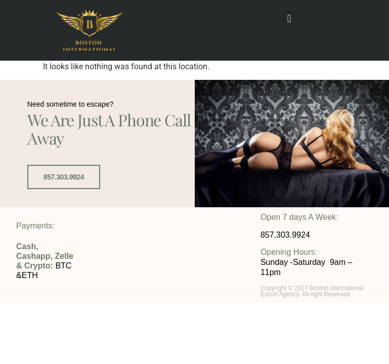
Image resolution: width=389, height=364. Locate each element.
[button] (289, 18)
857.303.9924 (64, 177)
